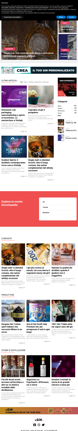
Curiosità (6, 238)
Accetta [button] (71, 17)
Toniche (45, 207)
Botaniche (46, 212)
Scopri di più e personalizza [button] (12, 17)
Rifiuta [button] (61, 17)
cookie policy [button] (64, 7)
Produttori (7, 295)
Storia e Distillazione (13, 350)
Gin (44, 202)
